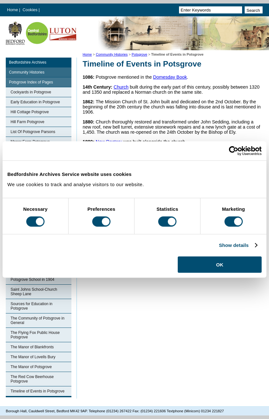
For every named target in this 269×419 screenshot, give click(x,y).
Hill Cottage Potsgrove (30, 112)
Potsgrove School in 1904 (32, 279)
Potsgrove (139, 54)
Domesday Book (170, 77)
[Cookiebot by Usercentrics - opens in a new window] (234, 151)
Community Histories (112, 54)
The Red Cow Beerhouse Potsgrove (32, 379)
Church (121, 87)
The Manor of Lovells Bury (33, 357)
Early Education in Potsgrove (35, 102)
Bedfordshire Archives (27, 62)
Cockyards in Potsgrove (31, 92)
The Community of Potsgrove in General (37, 320)
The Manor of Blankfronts (32, 347)
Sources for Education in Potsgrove (32, 306)
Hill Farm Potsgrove (27, 122)
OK (220, 264)
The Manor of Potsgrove (31, 367)
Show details (234, 245)
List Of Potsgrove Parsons (33, 132)
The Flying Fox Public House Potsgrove (35, 334)
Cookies (31, 9)
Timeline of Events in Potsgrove (37, 391)
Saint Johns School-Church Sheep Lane (34, 291)
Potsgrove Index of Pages (31, 82)
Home (12, 9)
